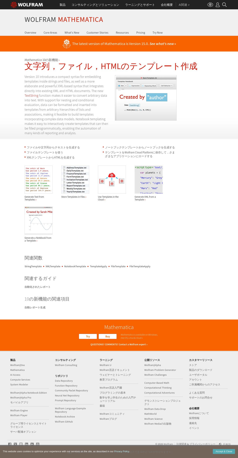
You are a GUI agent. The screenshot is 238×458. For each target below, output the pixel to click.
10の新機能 (41, 60)
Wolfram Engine (19, 410)
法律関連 (181, 444)
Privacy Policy (121, 451)
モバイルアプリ (19, 402)
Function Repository (66, 385)
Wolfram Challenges (155, 374)
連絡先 (193, 423)
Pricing (140, 32)
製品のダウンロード (200, 370)
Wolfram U (105, 365)
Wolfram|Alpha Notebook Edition (28, 392)
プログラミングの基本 (113, 392)
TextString (31, 95)
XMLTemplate (53, 266)
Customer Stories (97, 32)
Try (88, 336)
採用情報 (194, 418)
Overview (30, 32)
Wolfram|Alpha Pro (20, 397)
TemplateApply (98, 266)
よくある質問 (197, 392)
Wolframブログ (108, 418)
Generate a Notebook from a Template (39, 224)
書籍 (102, 405)
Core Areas (50, 32)
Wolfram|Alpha (152, 365)
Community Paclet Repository (71, 390)
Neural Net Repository (67, 395)
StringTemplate (33, 266)
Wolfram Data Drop (155, 409)
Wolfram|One (17, 365)
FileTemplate (118, 266)
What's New (72, 32)
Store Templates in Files (75, 182)
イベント (194, 428)
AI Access (15, 374)
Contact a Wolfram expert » (133, 344)
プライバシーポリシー (202, 444)
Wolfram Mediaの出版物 (157, 423)
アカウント (195, 379)
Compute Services (20, 379)
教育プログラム (109, 379)
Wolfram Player (18, 415)
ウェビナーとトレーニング (115, 374)
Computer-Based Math (156, 382)
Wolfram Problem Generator (160, 370)
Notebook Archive (65, 416)
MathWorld (150, 413)
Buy (107, 336)
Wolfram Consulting (66, 365)
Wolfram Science (153, 418)
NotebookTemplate (75, 266)
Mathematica (17, 370)
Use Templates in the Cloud (112, 183)
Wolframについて (199, 413)
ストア (193, 365)
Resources (122, 32)
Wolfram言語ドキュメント (115, 370)
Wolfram (64, 19)
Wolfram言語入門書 (111, 387)
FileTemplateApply (139, 266)
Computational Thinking (158, 387)
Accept (224, 451)
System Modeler (19, 384)
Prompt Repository (65, 400)
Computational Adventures (159, 392)
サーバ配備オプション (23, 431)
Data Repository (64, 380)
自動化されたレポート (38, 287)
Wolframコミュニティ (112, 413)
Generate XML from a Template (149, 183)
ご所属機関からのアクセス (204, 384)
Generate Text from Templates (39, 183)
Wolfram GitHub (64, 421)
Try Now (158, 32)
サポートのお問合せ (200, 397)
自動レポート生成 (35, 307)
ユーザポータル (198, 374)
